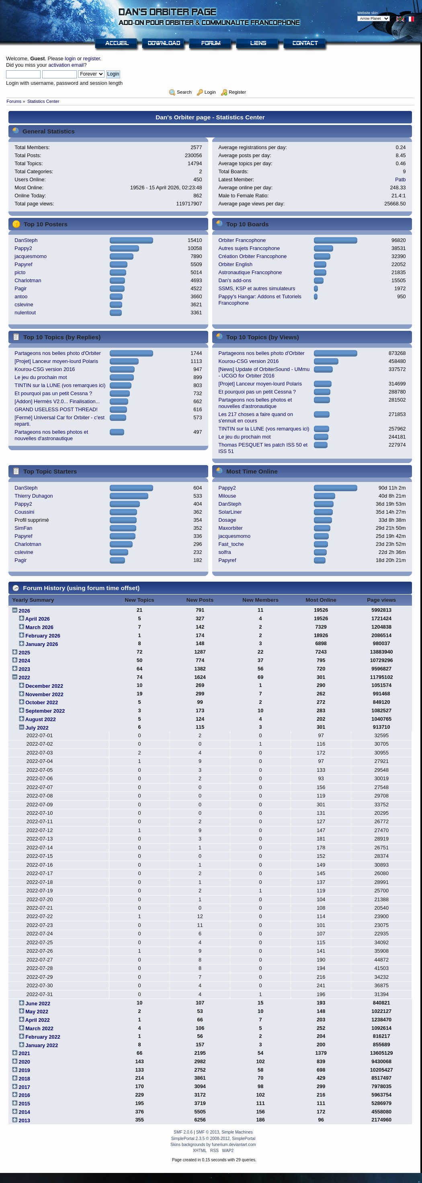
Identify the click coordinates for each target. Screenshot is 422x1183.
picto (19, 272)
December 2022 (44, 686)
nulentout (25, 313)
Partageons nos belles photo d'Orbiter (57, 353)
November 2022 (44, 694)
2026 (24, 611)
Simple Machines (237, 1132)
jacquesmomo (30, 256)
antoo (20, 296)
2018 (24, 1079)
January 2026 (41, 644)
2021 (24, 1053)
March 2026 (39, 627)
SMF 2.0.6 (183, 1132)
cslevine (23, 304)
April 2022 (37, 1020)
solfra (224, 552)
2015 (24, 1104)
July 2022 (37, 728)
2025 (24, 653)
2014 (24, 1112)
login (70, 58)
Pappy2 (23, 248)
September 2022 (45, 711)
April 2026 (37, 619)
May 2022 (36, 1012)
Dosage (227, 520)
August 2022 (40, 719)
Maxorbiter (230, 528)
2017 (24, 1087)
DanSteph (25, 240)
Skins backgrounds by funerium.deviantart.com (213, 1144)
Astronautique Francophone (250, 272)
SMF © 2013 (207, 1132)
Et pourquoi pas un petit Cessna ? (53, 393)
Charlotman (27, 280)
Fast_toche (231, 544)
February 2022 (42, 1037)
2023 (24, 669)
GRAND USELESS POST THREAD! (55, 409)
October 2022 (41, 702)
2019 (24, 1070)
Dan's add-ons (234, 280)
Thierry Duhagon (33, 496)
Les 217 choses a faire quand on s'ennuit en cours (255, 417)
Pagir (20, 288)
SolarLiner (230, 512)
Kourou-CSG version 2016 (44, 369)
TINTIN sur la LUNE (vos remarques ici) (59, 385)
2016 (24, 1095)
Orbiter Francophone (242, 240)
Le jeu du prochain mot (40, 377)
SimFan (23, 528)
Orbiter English (235, 264)
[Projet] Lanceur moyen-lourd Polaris (56, 361)
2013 (24, 1120)
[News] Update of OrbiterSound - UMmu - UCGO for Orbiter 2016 (263, 372)
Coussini (24, 512)
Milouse (227, 496)
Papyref (23, 264)
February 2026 (42, 636)
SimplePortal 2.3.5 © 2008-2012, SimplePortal (213, 1138)
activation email (66, 65)
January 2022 (41, 1045)
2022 (24, 678)
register (91, 58)
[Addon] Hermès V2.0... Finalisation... (57, 401)
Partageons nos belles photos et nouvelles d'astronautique (51, 435)
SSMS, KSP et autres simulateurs (256, 288)
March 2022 (39, 1028)
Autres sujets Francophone (249, 248)
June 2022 (37, 1004)
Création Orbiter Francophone (252, 256)
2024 (24, 661)
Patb (400, 179)
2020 (24, 1062)
